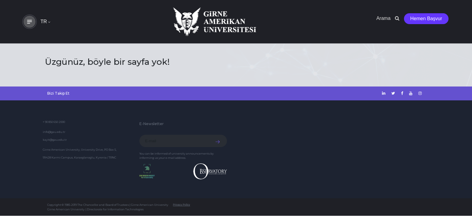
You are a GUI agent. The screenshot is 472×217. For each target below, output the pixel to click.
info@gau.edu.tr (54, 132)
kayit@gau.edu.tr (55, 139)
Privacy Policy (181, 204)
